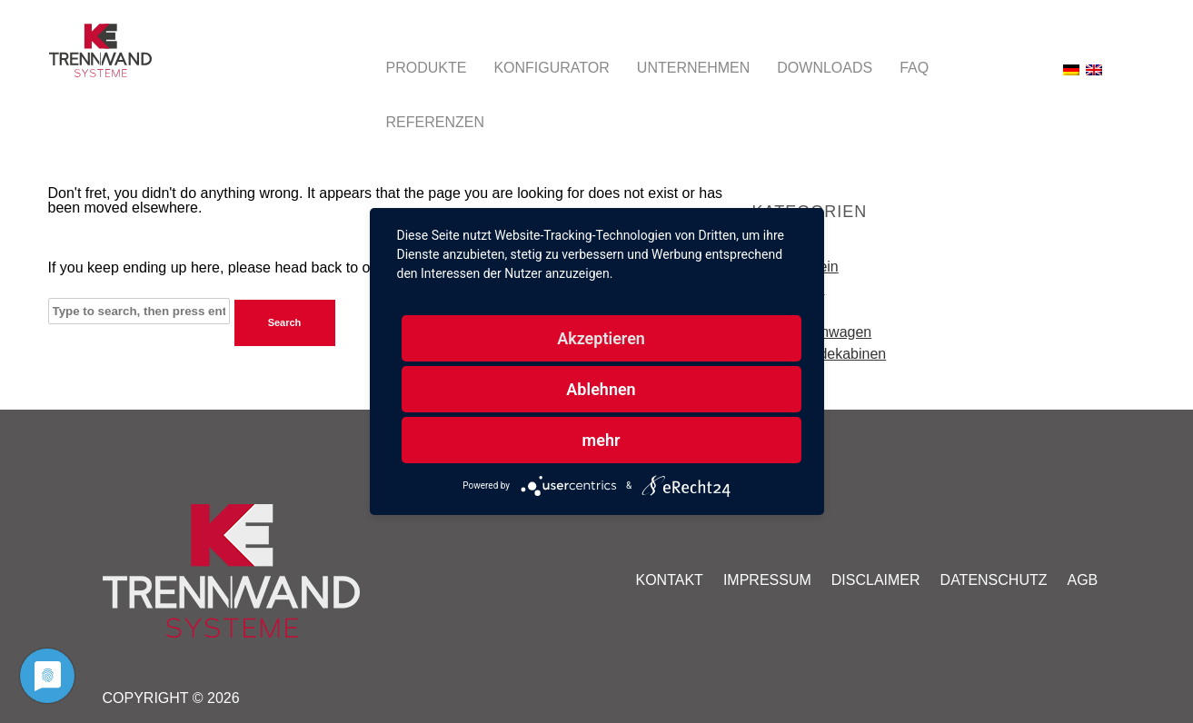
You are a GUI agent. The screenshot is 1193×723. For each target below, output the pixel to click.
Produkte (426, 67)
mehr (601, 440)
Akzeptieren (601, 338)
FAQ (914, 67)
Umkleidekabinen (831, 354)
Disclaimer (875, 580)
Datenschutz (994, 580)
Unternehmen (693, 67)
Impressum (767, 580)
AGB (1083, 580)
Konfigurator (551, 67)
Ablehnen (600, 389)
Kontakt (669, 580)
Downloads (824, 67)
